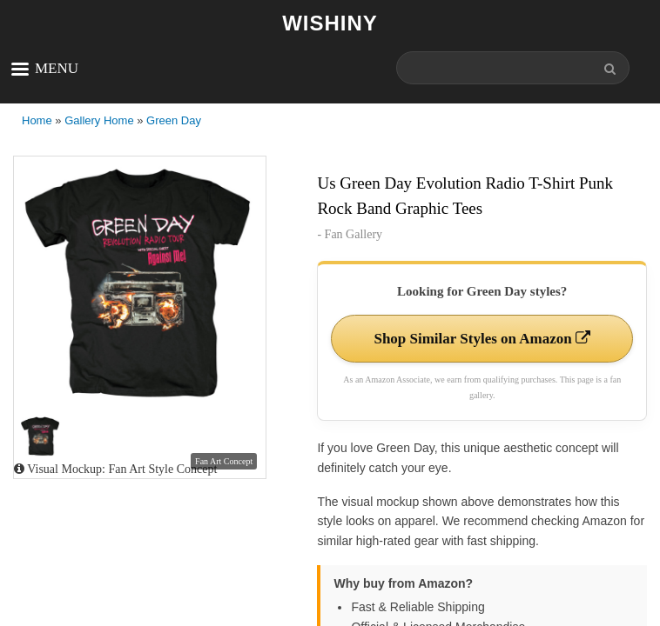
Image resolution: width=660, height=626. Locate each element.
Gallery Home (98, 120)
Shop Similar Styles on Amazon (482, 338)
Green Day (173, 120)
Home (37, 120)
